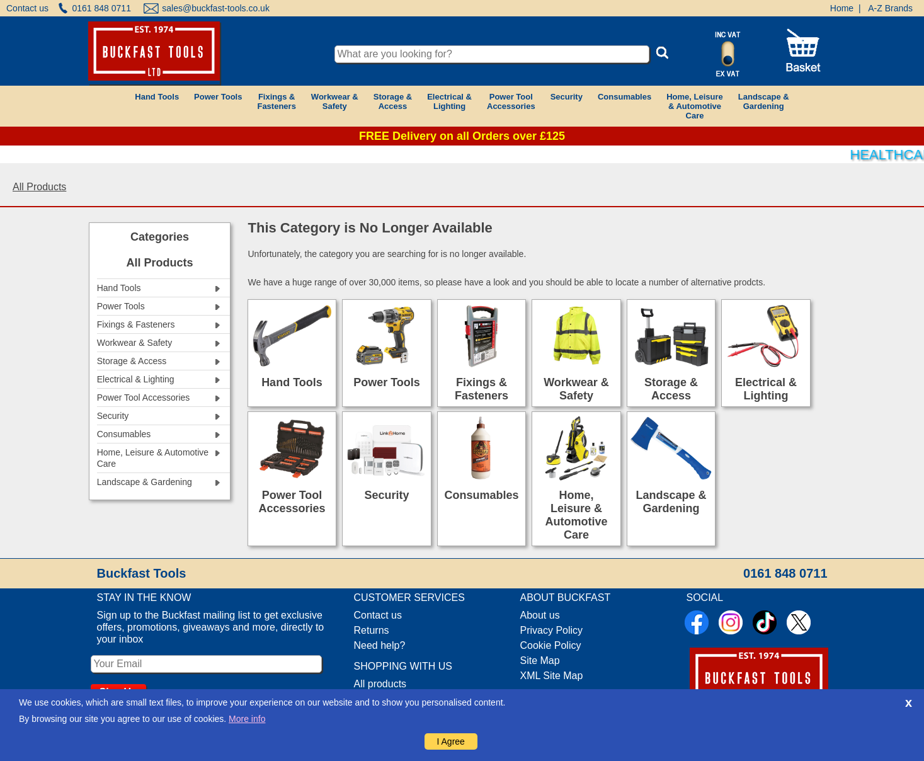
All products (380, 683)
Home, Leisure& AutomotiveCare (694, 106)
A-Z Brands (890, 8)
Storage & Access (671, 389)
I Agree (451, 741)
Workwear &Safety (334, 101)
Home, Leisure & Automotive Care (576, 515)
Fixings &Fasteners (276, 101)
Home (841, 8)
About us (540, 615)
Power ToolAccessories (511, 101)
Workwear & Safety (576, 389)
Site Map (540, 660)
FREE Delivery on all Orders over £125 (462, 136)
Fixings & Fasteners (481, 389)
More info (247, 719)
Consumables (624, 96)
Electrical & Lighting (766, 389)
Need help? (380, 645)
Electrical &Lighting (449, 101)
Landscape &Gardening (763, 101)
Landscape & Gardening (671, 502)
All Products (39, 186)
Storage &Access (393, 101)
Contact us (27, 8)
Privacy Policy (551, 630)
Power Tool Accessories (291, 502)
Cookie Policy (550, 645)
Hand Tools (157, 96)
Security (566, 96)
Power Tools (218, 96)
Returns (371, 630)
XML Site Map (551, 675)
